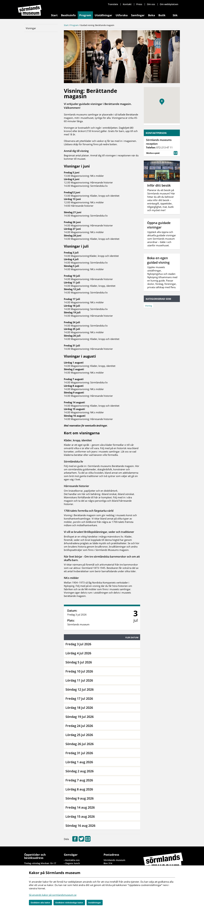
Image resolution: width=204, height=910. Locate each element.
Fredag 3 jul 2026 (78, 644)
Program (85, 15)
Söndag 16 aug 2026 (80, 825)
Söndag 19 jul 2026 (79, 716)
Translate (113, 4)
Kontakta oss (72, 860)
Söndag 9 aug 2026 (79, 798)
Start (54, 15)
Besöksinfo (68, 15)
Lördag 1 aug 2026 (79, 762)
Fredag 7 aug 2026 (79, 780)
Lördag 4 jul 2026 (78, 653)
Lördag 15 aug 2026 (80, 816)
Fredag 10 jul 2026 (79, 671)
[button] (161, 102)
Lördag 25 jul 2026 (79, 735)
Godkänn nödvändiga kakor (69, 902)
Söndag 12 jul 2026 (79, 689)
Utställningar (103, 15)
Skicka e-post (161, 152)
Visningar (31, 28)
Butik (162, 15)
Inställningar (94, 902)
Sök (175, 15)
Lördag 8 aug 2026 (79, 789)
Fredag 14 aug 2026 (80, 807)
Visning (148, 305)
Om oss (151, 4)
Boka (151, 15)
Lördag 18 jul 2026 (79, 707)
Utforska (122, 15)
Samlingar (138, 15)
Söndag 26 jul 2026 (79, 744)
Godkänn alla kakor (40, 902)
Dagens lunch (72, 863)
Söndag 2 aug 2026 (79, 771)
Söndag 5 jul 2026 (78, 662)
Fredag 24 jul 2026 (79, 726)
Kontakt (127, 4)
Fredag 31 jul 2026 (79, 753)
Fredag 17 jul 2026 (79, 698)
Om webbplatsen (169, 4)
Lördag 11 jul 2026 (79, 680)
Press (139, 4)
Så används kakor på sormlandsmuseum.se (52, 894)
